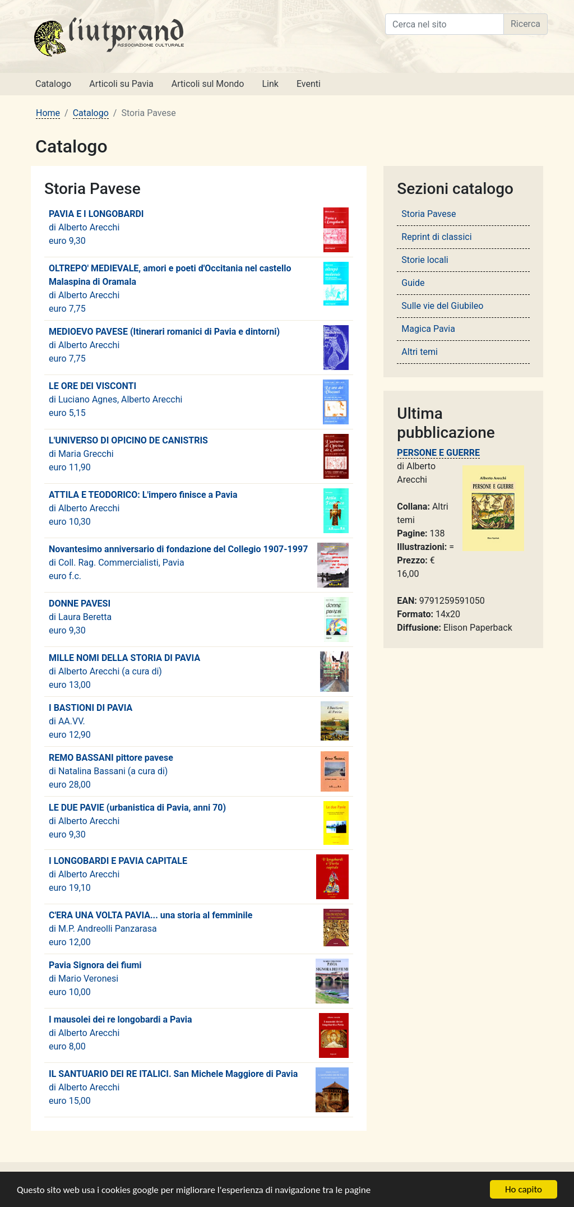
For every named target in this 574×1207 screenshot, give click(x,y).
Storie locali (424, 260)
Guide (412, 283)
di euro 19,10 (199, 876)
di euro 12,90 (199, 721)
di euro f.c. (199, 565)
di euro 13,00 (199, 671)
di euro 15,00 (199, 1089)
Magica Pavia (428, 328)
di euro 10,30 (199, 510)
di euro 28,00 (199, 771)
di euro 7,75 (199, 288)
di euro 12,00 (199, 928)
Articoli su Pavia (121, 83)
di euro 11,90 (199, 456)
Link (270, 83)
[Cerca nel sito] (444, 24)
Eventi (309, 83)
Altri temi (419, 351)
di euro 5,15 (199, 402)
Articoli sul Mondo (208, 83)
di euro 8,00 (199, 1035)
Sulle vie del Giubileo (442, 305)
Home (48, 113)
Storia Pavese (428, 214)
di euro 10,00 (199, 981)
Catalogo (53, 83)
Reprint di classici (436, 237)
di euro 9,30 (199, 229)
